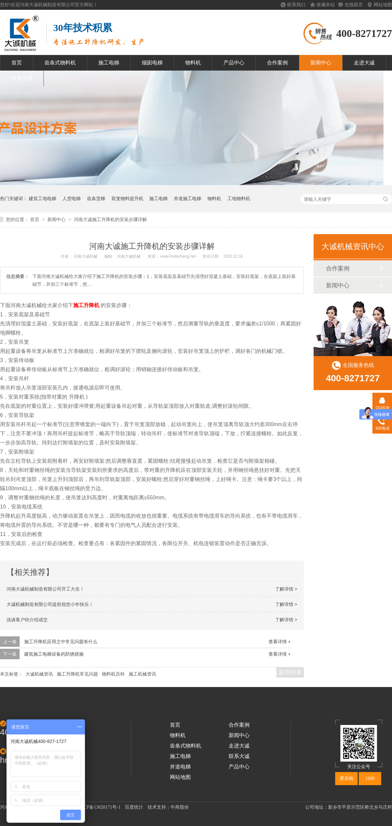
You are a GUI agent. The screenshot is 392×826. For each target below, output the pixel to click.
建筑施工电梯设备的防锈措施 (54, 654)
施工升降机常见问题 (77, 674)
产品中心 (233, 62)
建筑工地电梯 (42, 198)
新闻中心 (320, 62)
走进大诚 (364, 62)
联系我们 (297, 4)
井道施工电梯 (187, 198)
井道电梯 (180, 766)
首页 (16, 62)
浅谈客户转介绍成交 (27, 619)
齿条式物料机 (60, 62)
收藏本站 (326, 4)
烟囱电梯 (152, 62)
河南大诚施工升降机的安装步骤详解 (110, 219)
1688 (370, 778)
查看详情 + (280, 641)
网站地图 (383, 4)
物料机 (193, 62)
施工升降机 (86, 305)
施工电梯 (108, 62)
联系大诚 (21, 78)
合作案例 (277, 62)
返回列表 (290, 672)
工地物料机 (238, 198)
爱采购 (346, 778)
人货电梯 (71, 198)
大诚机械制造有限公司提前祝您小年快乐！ (50, 604)
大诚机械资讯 (39, 674)
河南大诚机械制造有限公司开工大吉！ (45, 589)
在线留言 (354, 4)
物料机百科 (113, 674)
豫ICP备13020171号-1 (99, 807)
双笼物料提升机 (127, 198)
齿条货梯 (96, 198)
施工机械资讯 (142, 674)
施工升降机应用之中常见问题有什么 (60, 641)
